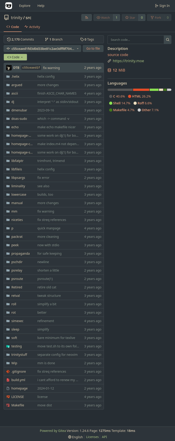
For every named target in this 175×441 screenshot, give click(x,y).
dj (12, 102)
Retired (16, 287)
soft (14, 338)
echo (15, 127)
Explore (24, 5)
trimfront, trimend (51, 161)
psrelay (16, 270)
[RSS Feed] (86, 17)
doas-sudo (19, 118)
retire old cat (46, 287)
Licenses (92, 437)
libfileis (16, 169)
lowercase (18, 194)
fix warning (51, 68)
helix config (46, 76)
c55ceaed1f (31, 67)
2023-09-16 (45, 110)
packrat (17, 236)
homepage (19, 388)
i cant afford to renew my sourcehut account (70, 380)
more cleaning (48, 236)
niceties (17, 220)
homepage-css (22, 144)
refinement (45, 321)
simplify (43, 329)
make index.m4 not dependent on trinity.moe (71, 144)
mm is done (46, 363)
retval (15, 295)
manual (17, 203)
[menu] (75, 437)
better (41, 312)
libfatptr (17, 161)
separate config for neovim (57, 354)
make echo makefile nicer (56, 127)
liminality (18, 186)
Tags (87, 39)
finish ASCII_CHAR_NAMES (57, 93)
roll (13, 304)
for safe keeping (49, 253)
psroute (17, 279)
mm (14, 211)
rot (13, 312)
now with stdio (48, 245)
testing (16, 346)
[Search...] (167, 39)
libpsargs (18, 177)
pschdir (17, 262)
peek (15, 245)
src (28, 17)
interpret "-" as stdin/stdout (57, 102)
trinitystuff (19, 354)
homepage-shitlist (22, 152)
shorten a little (48, 270)
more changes (48, 85)
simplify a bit (47, 304)
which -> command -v (53, 118)
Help (40, 5)
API (104, 437)
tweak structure (49, 295)
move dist (44, 405)
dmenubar (19, 110)
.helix (15, 76)
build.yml (18, 380)
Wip (14, 363)
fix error (43, 177)
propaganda (20, 253)
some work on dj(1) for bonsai (59, 135)
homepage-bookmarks (22, 135)
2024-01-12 (45, 388)
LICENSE (17, 397)
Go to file (93, 48)
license (42, 397)
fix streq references (51, 220)
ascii (14, 93)
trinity (16, 17)
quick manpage (48, 228)
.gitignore (18, 371)
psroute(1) (45, 279)
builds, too (45, 194)
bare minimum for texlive (56, 338)
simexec (17, 321)
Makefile (17, 405)
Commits (20, 39)
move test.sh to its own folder (59, 346)
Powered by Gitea (53, 430)
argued (16, 85)
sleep (15, 329)
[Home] (8, 6)
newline (43, 262)
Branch (54, 39)
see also (43, 186)
